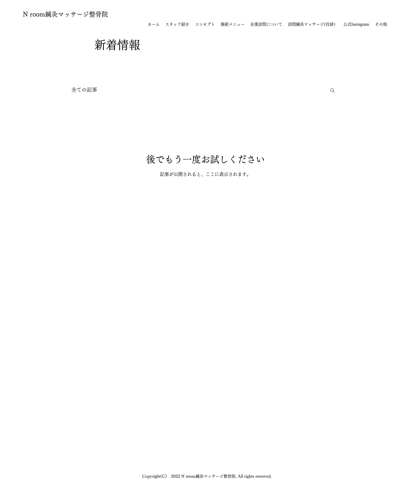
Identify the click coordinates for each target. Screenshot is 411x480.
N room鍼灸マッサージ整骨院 (65, 14)
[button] (332, 91)
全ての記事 (84, 89)
